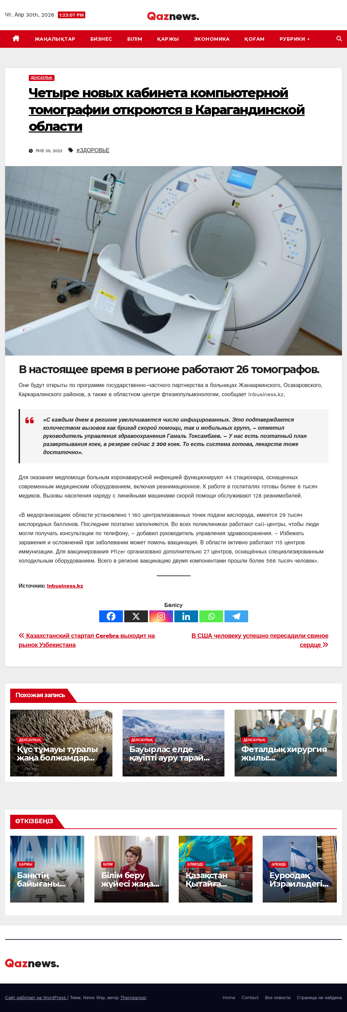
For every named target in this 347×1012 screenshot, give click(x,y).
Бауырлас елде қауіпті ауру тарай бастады (166, 757)
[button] (339, 39)
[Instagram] (161, 616)
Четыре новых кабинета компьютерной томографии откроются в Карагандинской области (167, 109)
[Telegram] (236, 616)
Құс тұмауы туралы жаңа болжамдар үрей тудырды (57, 757)
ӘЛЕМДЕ (279, 864)
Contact (250, 997)
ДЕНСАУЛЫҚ (41, 78)
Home (229, 997)
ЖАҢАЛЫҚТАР (55, 39)
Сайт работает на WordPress (36, 997)
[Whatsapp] (211, 616)
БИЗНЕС (101, 39)
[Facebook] (111, 616)
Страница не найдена (319, 997)
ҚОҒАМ (254, 39)
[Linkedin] (186, 616)
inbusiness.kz (65, 586)
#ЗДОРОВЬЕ (93, 150)
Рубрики (293, 39)
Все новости (277, 997)
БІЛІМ (135, 39)
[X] (136, 616)
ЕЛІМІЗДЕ (196, 864)
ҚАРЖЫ (168, 39)
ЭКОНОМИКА (212, 39)
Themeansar (133, 997)
